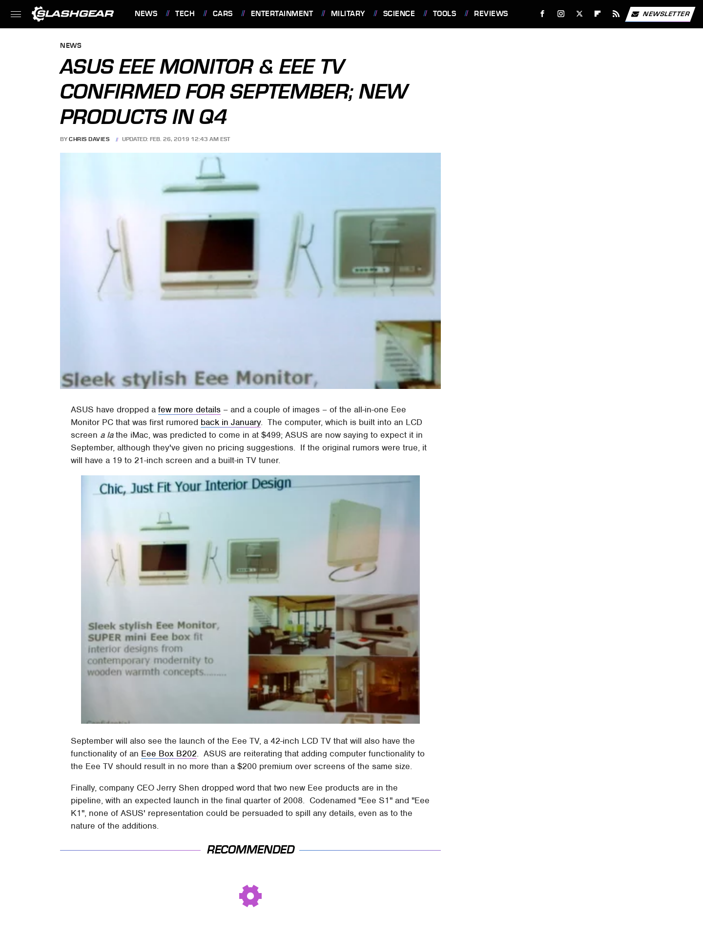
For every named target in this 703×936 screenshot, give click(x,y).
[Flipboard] (598, 13)
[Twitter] (579, 13)
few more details (189, 409)
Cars (223, 13)
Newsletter (660, 14)
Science (399, 13)
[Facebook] (543, 13)
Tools (444, 13)
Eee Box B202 (169, 753)
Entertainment (282, 13)
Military (348, 13)
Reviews (491, 13)
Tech (185, 13)
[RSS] (616, 13)
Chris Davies (89, 139)
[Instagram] (561, 13)
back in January (231, 422)
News (146, 13)
